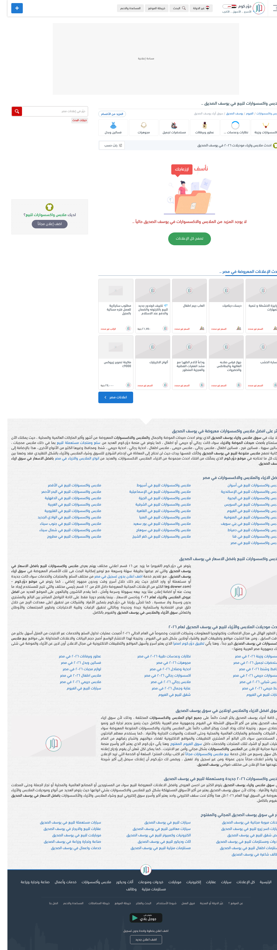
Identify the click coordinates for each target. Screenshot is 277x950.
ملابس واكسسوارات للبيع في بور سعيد (154, 524)
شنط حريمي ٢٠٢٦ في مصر (254, 688)
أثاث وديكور (117, 882)
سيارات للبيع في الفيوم (76, 688)
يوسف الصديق (227, 113)
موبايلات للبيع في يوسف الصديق (69, 835)
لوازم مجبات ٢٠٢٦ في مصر (74, 669)
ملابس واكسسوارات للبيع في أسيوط (156, 485)
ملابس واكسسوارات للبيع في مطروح (67, 537)
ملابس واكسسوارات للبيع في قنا (249, 537)
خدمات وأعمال (58, 882)
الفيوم (242, 113)
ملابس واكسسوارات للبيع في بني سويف (243, 524)
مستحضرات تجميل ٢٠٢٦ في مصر (249, 663)
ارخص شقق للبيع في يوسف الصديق (246, 835)
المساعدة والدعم (123, 8)
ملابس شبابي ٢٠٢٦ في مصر (252, 682)
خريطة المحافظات (91, 903)
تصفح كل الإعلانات (182, 239)
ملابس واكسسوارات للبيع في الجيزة (157, 498)
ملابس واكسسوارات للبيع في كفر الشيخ (154, 537)
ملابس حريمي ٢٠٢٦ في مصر (73, 682)
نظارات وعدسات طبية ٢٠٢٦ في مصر (156, 656)
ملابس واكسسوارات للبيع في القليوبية (65, 511)
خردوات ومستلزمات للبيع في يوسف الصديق (241, 842)
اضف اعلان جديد (138, 939)
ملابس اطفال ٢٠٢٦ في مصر (73, 676)
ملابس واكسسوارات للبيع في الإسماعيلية (152, 492)
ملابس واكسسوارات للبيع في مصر (248, 543)
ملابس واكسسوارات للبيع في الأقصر (67, 485)
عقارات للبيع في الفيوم (256, 695)
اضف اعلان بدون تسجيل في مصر (111, 577)
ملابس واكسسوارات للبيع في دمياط (246, 530)
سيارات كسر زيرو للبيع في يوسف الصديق (243, 829)
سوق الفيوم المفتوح (178, 744)
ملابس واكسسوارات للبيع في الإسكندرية (243, 492)
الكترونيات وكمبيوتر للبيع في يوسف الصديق (151, 835)
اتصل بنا (46, 903)
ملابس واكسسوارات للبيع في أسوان (246, 485)
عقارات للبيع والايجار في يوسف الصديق (65, 829)
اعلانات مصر (107, 397)
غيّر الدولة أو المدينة (204, 903)
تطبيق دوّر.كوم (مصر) (181, 644)
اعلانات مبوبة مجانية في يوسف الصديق (244, 823)
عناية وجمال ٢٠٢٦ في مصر (163, 688)
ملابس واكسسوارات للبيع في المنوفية (245, 517)
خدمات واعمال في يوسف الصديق (69, 848)
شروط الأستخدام (159, 903)
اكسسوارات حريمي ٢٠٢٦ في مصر (249, 676)
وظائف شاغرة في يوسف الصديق (248, 855)
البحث (173, 8)
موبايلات (167, 882)
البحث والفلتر (136, 903)
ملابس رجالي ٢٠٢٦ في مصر (163, 682)
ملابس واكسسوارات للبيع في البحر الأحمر (64, 492)
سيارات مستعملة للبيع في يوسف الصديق (63, 823)
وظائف (124, 889)
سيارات (219, 882)
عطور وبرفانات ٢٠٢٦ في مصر (72, 656)
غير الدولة (194, 8)
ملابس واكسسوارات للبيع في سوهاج (156, 530)
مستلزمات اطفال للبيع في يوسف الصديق (242, 848)
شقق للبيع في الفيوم (167, 695)
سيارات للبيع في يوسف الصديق (160, 823)
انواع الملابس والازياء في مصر (70, 459)
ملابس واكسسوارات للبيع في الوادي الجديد (62, 517)
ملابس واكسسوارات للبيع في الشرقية (155, 505)
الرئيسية (258, 882)
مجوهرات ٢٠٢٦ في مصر (166, 663)
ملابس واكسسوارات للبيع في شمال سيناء (63, 530)
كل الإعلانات (238, 882)
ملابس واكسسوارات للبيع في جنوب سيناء (63, 524)
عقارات (204, 882)
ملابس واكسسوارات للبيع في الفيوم (246, 511)
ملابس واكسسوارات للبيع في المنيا (157, 517)
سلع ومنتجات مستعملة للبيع (71, 443)
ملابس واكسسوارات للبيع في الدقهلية (65, 498)
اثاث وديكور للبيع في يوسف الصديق (156, 842)
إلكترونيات (186, 882)
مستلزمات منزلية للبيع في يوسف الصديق (153, 848)
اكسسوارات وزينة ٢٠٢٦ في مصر (250, 656)
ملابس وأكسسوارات (89, 882)
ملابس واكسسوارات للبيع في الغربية (67, 505)
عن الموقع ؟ (228, 903)
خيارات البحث (72, 120)
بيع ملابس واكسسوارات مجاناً (199, 754)
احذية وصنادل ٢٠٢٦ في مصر (162, 669)
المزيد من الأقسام (105, 114)
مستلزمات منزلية (146, 889)
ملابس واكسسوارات (261, 113)
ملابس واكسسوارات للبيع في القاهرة (156, 511)
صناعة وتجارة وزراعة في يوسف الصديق (65, 842)
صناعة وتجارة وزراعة (27, 882)
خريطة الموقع (149, 8)
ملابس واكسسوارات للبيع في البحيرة (246, 498)
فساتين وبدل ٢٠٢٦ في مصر (74, 663)
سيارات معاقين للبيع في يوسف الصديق (154, 829)
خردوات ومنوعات (143, 882)
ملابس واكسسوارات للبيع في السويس (245, 505)
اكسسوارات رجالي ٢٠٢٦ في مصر (160, 676)
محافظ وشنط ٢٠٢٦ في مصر (252, 669)
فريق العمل (180, 903)
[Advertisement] (138, 59)
